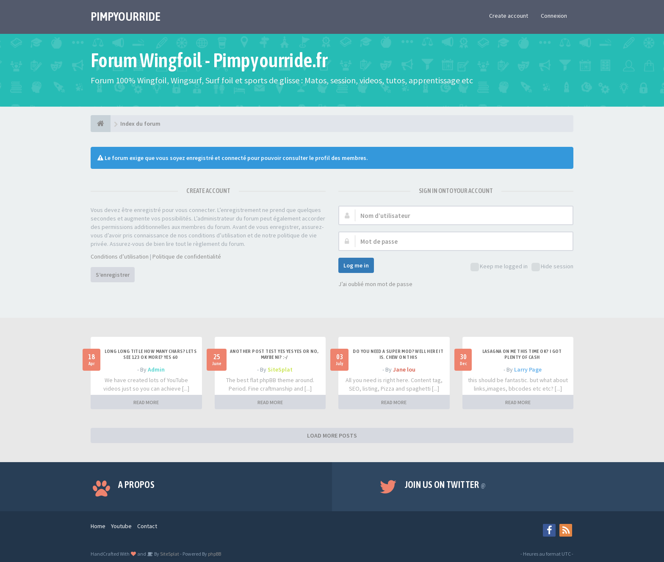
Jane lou (404, 369)
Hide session (552, 266)
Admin (156, 369)
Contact (147, 526)
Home (98, 526)
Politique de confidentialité (186, 256)
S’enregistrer (113, 274)
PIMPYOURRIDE (125, 16)
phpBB (214, 554)
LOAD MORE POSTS (332, 435)
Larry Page (528, 369)
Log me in (356, 265)
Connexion (554, 15)
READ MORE (146, 402)
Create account (508, 15)
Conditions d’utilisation (120, 256)
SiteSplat (280, 369)
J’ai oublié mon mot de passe (375, 284)
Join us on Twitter (445, 484)
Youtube (121, 526)
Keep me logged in (499, 266)
